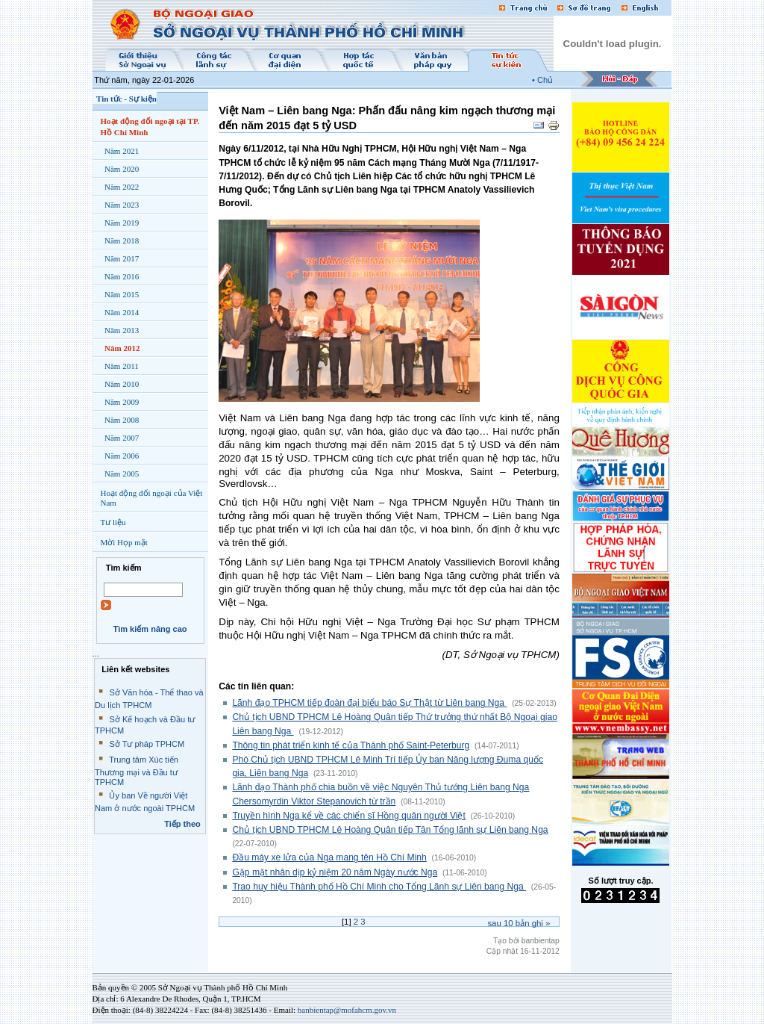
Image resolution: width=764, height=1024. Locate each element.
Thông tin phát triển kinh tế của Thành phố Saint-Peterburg (350, 745)
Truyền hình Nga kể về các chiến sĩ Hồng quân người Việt (348, 815)
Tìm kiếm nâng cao (150, 628)
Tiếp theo (182, 823)
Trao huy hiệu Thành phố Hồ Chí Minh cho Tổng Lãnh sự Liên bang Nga (379, 886)
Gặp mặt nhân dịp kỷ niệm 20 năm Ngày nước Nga (334, 872)
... (96, 653)
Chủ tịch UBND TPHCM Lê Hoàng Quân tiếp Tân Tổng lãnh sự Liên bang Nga (390, 830)
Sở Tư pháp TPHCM (146, 743)
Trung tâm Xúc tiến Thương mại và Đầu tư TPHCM (136, 770)
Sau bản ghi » (518, 923)
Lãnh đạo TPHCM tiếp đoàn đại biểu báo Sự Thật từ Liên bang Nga (369, 703)
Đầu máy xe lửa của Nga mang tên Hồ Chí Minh (329, 857)
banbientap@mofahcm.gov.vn (347, 1009)
